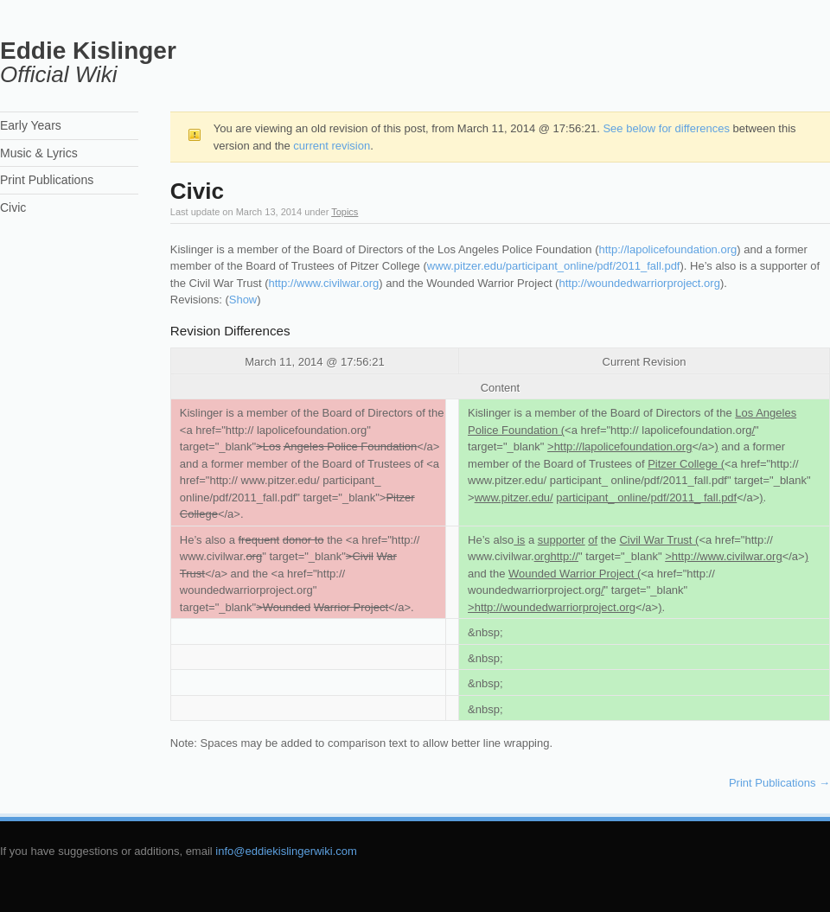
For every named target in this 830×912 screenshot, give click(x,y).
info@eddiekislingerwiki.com (285, 851)
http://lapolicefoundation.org (668, 249)
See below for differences (666, 128)
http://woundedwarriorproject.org (639, 283)
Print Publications (779, 782)
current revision (331, 145)
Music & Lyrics (39, 153)
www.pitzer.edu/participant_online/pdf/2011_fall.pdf (553, 265)
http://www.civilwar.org (323, 283)
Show (243, 299)
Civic (13, 207)
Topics (344, 212)
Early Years (30, 125)
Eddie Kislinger (88, 50)
